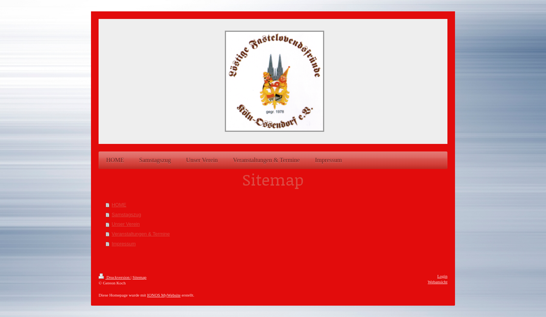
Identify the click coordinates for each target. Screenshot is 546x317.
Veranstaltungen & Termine (141, 234)
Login (442, 276)
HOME (119, 205)
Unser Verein (126, 224)
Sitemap (140, 277)
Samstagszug (126, 214)
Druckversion (115, 277)
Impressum (124, 244)
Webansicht (437, 282)
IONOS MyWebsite (163, 295)
